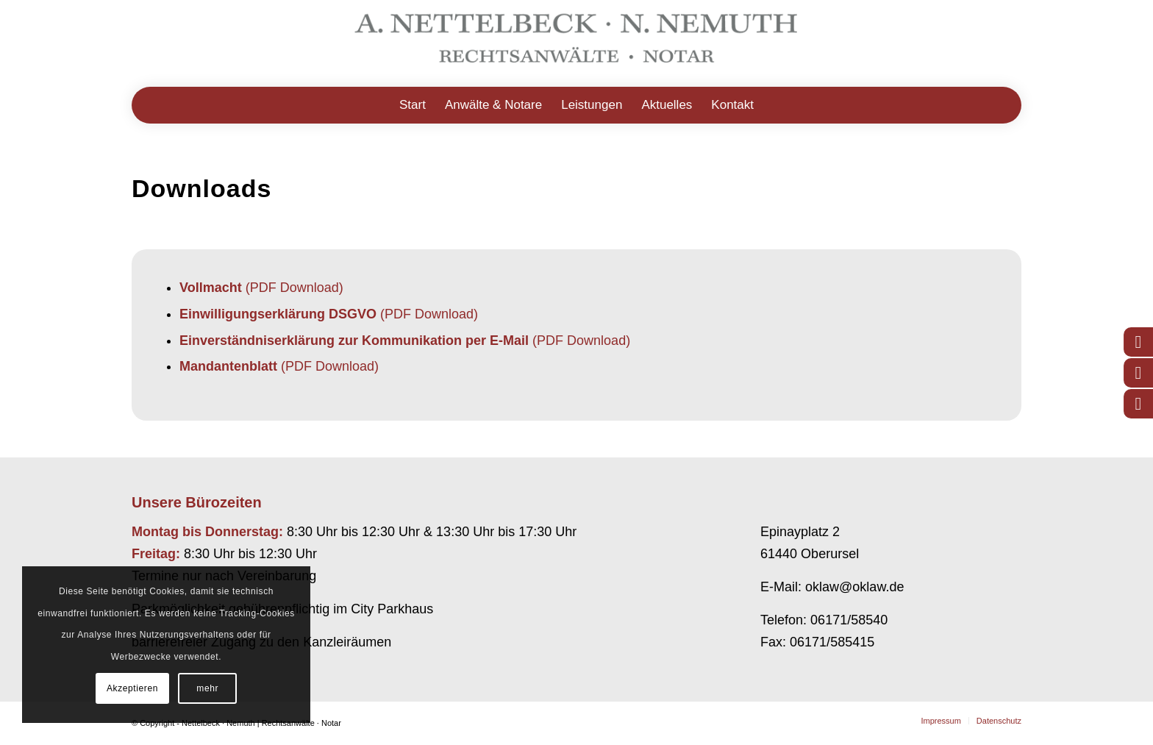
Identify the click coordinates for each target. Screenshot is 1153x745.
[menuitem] (412, 105)
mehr (207, 688)
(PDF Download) (261, 287)
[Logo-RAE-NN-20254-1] (576, 43)
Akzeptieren (132, 688)
